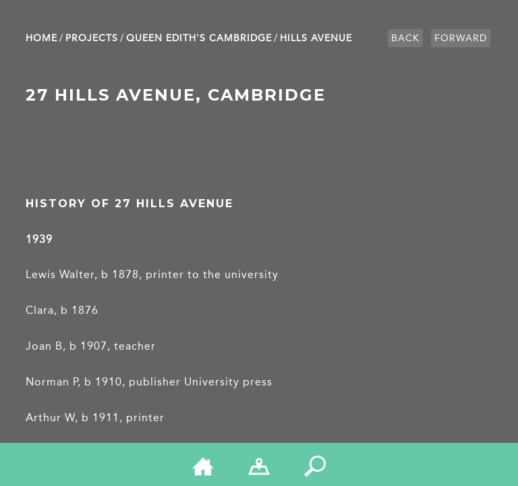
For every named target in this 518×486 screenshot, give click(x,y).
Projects (91, 38)
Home (41, 38)
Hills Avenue (316, 38)
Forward (460, 38)
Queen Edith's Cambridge (199, 38)
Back (405, 38)
